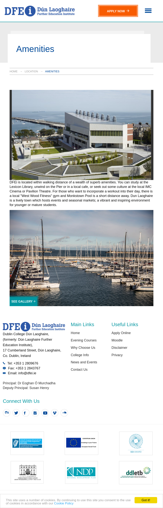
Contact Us (79, 369)
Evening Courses (83, 340)
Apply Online (121, 333)
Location (31, 71)
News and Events (84, 362)
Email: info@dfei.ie (19, 373)
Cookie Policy (63, 503)
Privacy (117, 355)
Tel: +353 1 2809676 (20, 363)
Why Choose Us (83, 348)
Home (14, 71)
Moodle (117, 340)
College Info (80, 355)
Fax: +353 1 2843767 (21, 368)
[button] (148, 10)
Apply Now (118, 11)
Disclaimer (119, 348)
